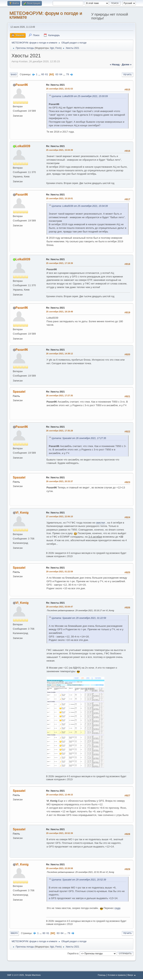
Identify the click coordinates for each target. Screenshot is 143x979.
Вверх (14, 933)
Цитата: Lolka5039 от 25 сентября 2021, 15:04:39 (80, 206)
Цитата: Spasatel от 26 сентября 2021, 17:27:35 (79, 438)
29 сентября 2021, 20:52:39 (59, 833)
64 (60, 74)
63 (57, 74)
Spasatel (19, 391)
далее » (126, 64)
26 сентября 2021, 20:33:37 (59, 481)
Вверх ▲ (132, 975)
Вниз (14, 74)
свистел (100, 522)
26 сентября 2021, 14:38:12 (59, 353)
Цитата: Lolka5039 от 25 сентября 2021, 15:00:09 (80, 96)
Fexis (58, 48)
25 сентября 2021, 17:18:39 (59, 263)
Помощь (102, 975)
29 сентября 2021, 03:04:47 (59, 607)
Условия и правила (116, 975)
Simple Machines (33, 975)
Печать (127, 74)
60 (42, 74)
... (39, 74)
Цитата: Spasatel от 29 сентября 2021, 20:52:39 (79, 879)
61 (46, 74)
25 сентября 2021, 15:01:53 (59, 89)
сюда (117, 908)
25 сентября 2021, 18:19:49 (59, 311)
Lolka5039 (23, 146)
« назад (115, 64)
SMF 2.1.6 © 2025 (15, 975)
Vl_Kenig (22, 512)
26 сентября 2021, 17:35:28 (59, 430)
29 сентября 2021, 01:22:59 (59, 571)
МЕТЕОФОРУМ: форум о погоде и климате (46, 15)
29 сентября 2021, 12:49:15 (59, 794)
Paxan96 (22, 84)
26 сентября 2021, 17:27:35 (59, 395)
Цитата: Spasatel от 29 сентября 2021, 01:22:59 (79, 618)
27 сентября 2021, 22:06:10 (59, 516)
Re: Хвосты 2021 (55, 85)
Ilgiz (52, 48)
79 (67, 74)
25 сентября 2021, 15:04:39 (59, 150)
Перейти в (73, 953)
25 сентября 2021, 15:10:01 (59, 198)
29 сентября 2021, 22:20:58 (59, 868)
